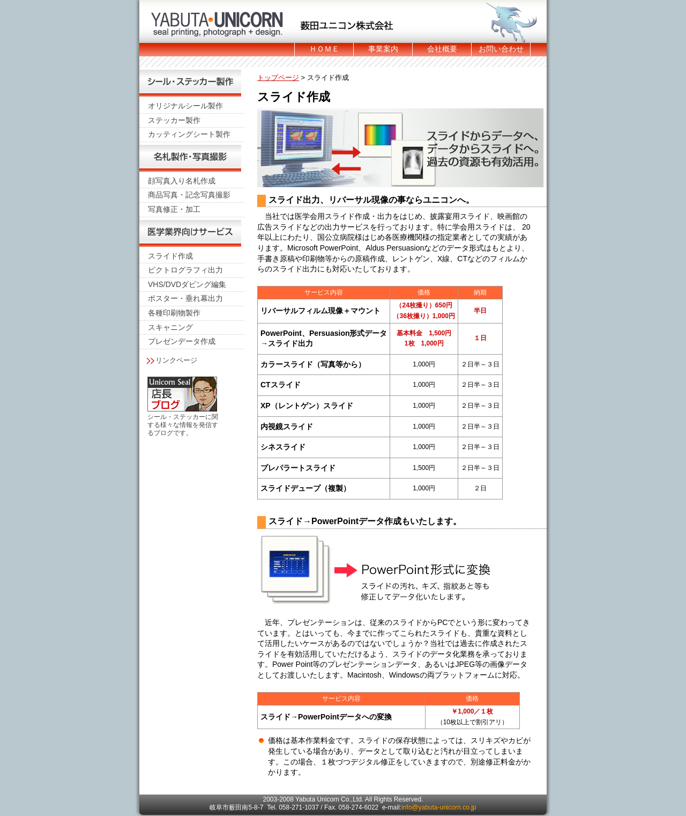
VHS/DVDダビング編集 (187, 284)
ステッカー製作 (174, 120)
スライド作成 (170, 256)
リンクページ (176, 360)
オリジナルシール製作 (185, 105)
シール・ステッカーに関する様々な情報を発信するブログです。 (182, 425)
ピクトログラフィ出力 (185, 270)
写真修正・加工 (174, 209)
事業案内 (383, 49)
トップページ (278, 77)
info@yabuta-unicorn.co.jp (438, 807)
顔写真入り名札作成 (181, 181)
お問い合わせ (501, 49)
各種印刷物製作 (174, 312)
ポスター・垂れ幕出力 (185, 298)
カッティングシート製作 (189, 134)
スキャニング (170, 327)
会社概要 (442, 49)
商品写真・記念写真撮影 (189, 194)
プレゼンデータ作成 (181, 341)
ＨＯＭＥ (324, 49)
